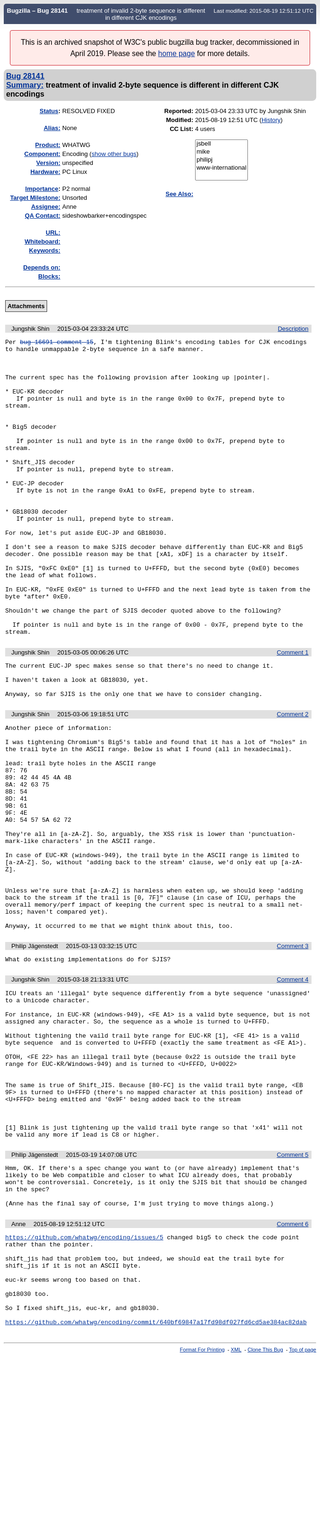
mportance (41, 188)
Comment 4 (292, 1088)
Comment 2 (292, 780)
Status (49, 111)
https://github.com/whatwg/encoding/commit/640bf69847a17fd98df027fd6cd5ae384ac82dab (156, 1487)
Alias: (52, 127)
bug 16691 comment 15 (56, 343)
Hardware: (45, 171)
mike (221, 152)
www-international (221, 168)
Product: (47, 144)
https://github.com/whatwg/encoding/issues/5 (84, 1385)
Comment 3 (292, 1053)
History (271, 119)
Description (293, 328)
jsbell (221, 144)
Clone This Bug (265, 1515)
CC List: (181, 128)
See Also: (179, 193)
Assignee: (45, 206)
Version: (48, 162)
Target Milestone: (35, 197)
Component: (43, 153)
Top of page (302, 1515)
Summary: (24, 85)
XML (236, 1515)
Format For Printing (202, 1515)
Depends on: (41, 267)
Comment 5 (292, 1293)
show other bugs (113, 153)
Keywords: (44, 250)
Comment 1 (292, 711)
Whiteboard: (42, 241)
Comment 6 (292, 1371)
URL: (53, 232)
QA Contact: (42, 215)
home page (176, 53)
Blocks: (49, 276)
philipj (221, 160)
